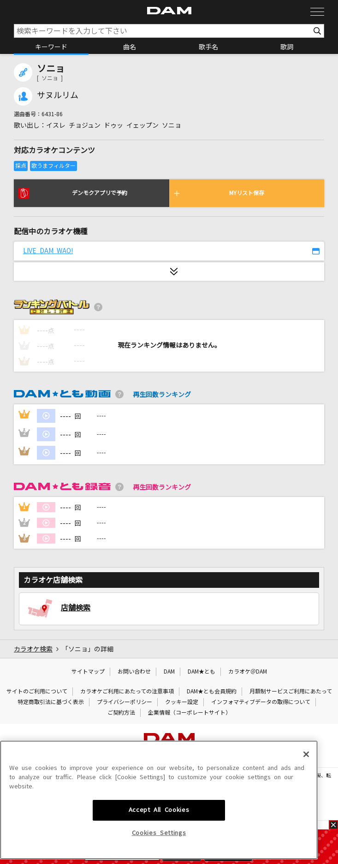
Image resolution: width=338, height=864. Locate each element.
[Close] (306, 805)
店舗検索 (75, 607)
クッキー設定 (181, 702)
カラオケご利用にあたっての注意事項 (127, 691)
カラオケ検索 (33, 649)
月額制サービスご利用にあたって (290, 691)
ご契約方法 (121, 713)
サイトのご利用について (36, 691)
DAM (169, 672)
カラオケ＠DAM (247, 672)
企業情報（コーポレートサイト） (189, 713)
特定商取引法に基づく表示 (51, 702)
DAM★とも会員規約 (212, 691)
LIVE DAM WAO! (48, 251)
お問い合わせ (134, 672)
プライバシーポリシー (124, 702)
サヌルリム (57, 95)
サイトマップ (88, 672)
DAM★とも (201, 672)
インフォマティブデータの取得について (260, 702)
